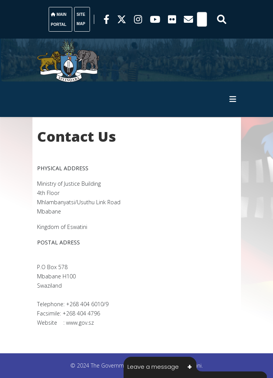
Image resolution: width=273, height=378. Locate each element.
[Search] (202, 19)
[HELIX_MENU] (232, 99)
